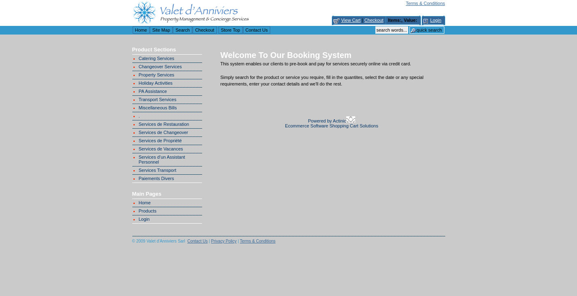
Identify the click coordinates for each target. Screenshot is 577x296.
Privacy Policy (224, 241)
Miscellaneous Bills (158, 107)
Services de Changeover (163, 132)
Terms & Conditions (425, 3)
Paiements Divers (156, 178)
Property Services (157, 74)
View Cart (351, 20)
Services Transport (158, 170)
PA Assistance (153, 91)
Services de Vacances (161, 148)
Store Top (230, 30)
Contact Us (257, 30)
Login (435, 20)
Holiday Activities (156, 83)
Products (147, 210)
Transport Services (158, 99)
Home (141, 30)
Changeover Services (160, 66)
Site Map (161, 30)
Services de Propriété (160, 140)
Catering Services (157, 58)
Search (182, 30)
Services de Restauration (164, 124)
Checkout (373, 20)
